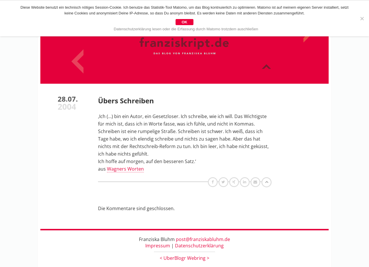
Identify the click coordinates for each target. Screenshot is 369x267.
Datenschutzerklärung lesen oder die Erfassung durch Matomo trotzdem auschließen (186, 29)
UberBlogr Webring (184, 258)
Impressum (157, 245)
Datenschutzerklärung (199, 245)
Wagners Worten (125, 169)
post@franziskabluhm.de (203, 239)
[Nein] (362, 18)
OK (184, 22)
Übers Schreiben (126, 100)
